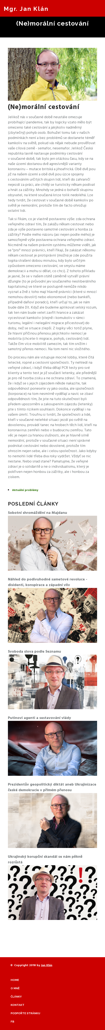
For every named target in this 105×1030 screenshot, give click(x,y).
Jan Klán (46, 965)
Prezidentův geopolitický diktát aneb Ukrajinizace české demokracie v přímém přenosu (52, 787)
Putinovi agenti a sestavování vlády (39, 718)
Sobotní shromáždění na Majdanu (37, 513)
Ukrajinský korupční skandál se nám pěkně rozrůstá (45, 859)
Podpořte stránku (25, 1013)
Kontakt (17, 1004)
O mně (15, 988)
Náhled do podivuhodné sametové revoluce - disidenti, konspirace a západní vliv (47, 582)
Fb (12, 1021)
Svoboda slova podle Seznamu (34, 651)
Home (15, 980)
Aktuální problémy (25, 490)
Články (16, 996)
